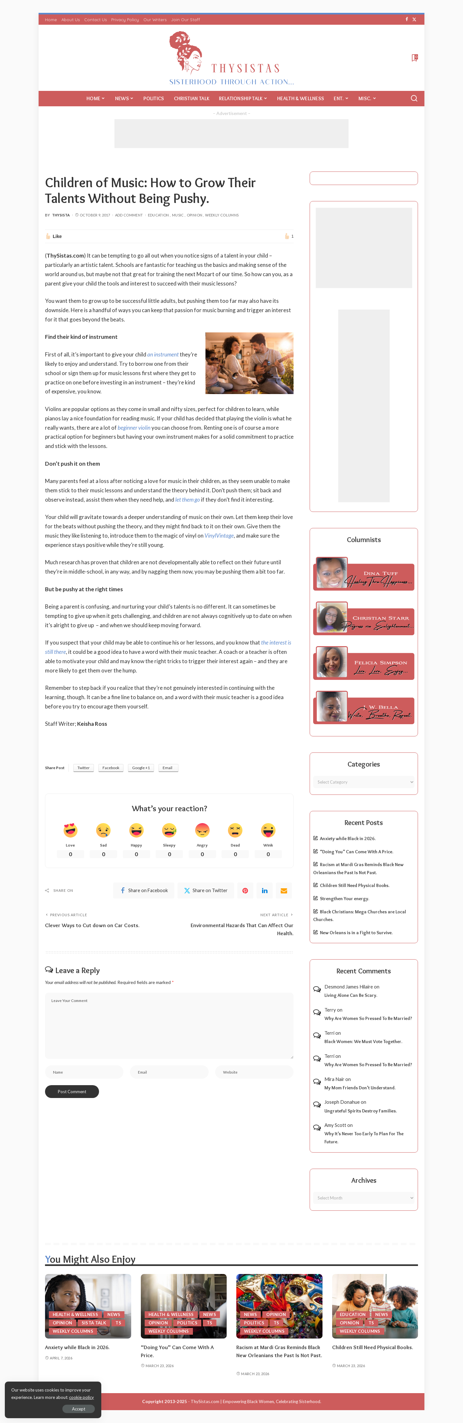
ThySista (61, 215)
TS (118, 1322)
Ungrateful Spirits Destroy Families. (360, 1111)
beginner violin (134, 427)
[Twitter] (414, 19)
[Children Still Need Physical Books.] (375, 1306)
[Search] (414, 98)
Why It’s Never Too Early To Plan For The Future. (364, 1138)
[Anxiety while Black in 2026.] (88, 1306)
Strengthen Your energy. (344, 898)
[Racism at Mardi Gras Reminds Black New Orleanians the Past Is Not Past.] (279, 1306)
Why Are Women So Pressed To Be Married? (368, 1018)
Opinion (195, 215)
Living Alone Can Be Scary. (350, 995)
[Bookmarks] (414, 58)
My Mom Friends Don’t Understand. (359, 1088)
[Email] (284, 891)
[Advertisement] (231, 133)
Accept (78, 1408)
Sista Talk (94, 1322)
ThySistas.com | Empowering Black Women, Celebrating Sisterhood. (256, 1401)
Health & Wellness (75, 1314)
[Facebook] (407, 19)
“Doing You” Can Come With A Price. (356, 852)
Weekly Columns (222, 215)
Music (178, 215)
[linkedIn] (265, 891)
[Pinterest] (245, 891)
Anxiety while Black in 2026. (348, 838)
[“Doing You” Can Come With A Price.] (184, 1306)
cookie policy (81, 1397)
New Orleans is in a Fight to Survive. (356, 932)
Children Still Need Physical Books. (354, 885)
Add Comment (129, 215)
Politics (187, 1322)
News (113, 1314)
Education (158, 215)
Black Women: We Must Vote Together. (363, 1041)
